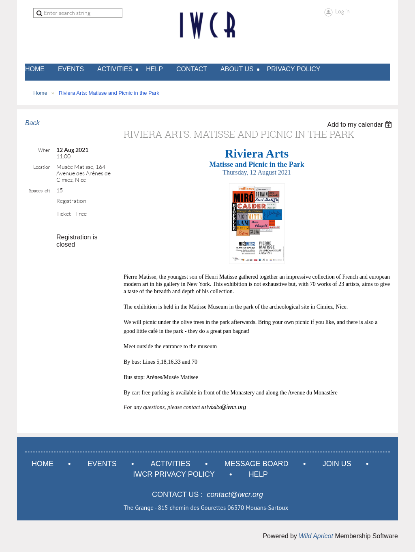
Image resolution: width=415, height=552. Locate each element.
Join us (337, 464)
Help (258, 474)
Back (32, 122)
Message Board (257, 464)
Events (102, 464)
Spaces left (39, 190)
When (44, 150)
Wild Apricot (316, 536)
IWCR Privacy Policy (173, 474)
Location (41, 167)
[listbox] (360, 124)
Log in (342, 11)
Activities (170, 464)
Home (40, 93)
